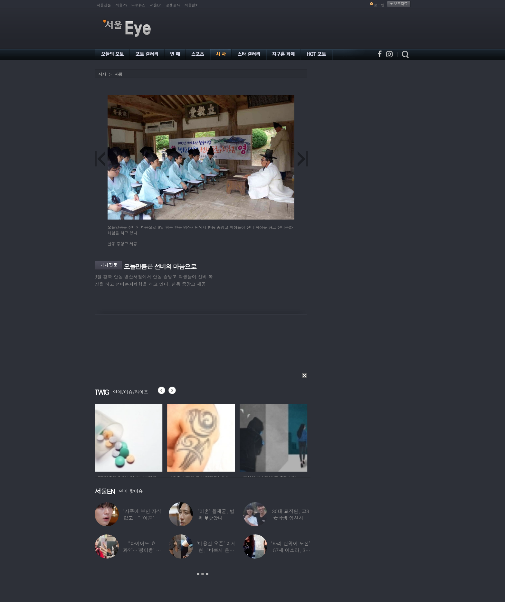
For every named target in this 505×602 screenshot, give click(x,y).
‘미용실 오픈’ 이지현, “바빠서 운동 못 (216, 550)
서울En (155, 5)
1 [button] (198, 574)
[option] (148, 437)
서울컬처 (192, 5)
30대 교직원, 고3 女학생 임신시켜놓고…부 (290, 518)
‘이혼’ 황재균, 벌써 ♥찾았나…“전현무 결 (216, 518)
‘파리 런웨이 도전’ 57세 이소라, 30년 (290, 550)
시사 (102, 74)
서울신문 (104, 5)
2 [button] (202, 574)
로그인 (379, 5)
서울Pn (121, 5)
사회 (118, 74)
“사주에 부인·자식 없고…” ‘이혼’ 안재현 (141, 518)
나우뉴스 (138, 5)
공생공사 (173, 5)
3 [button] (207, 574)
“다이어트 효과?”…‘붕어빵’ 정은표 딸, (142, 550)
